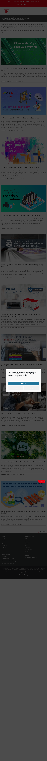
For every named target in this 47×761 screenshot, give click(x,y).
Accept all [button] (23, 383)
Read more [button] (31, 388)
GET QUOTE (42, 481)
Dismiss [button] (15, 388)
